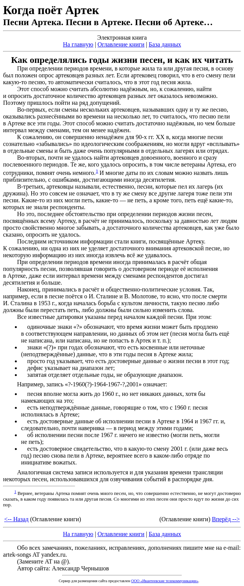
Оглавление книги (121, 44)
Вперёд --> (226, 519)
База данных (165, 44)
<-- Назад (16, 519)
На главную (78, 44)
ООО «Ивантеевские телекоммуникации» (164, 581)
